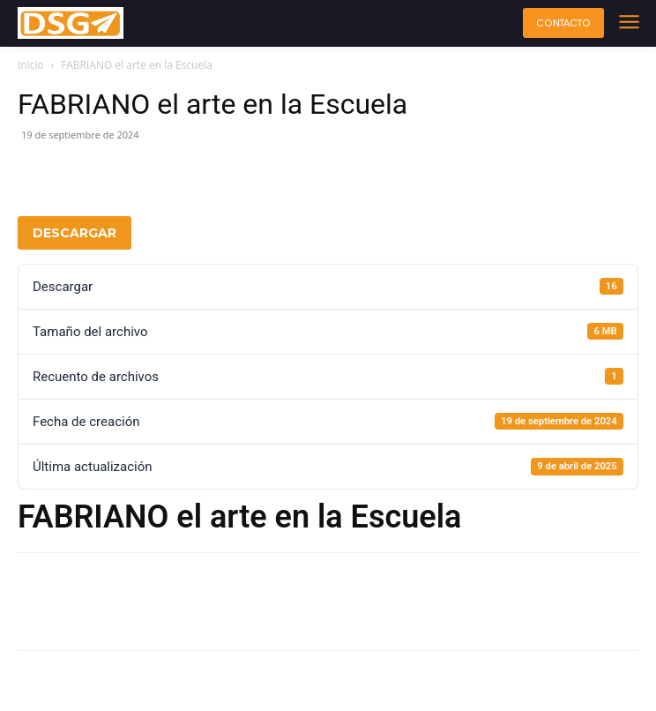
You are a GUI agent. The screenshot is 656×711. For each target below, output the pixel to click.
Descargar (74, 233)
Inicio (31, 64)
